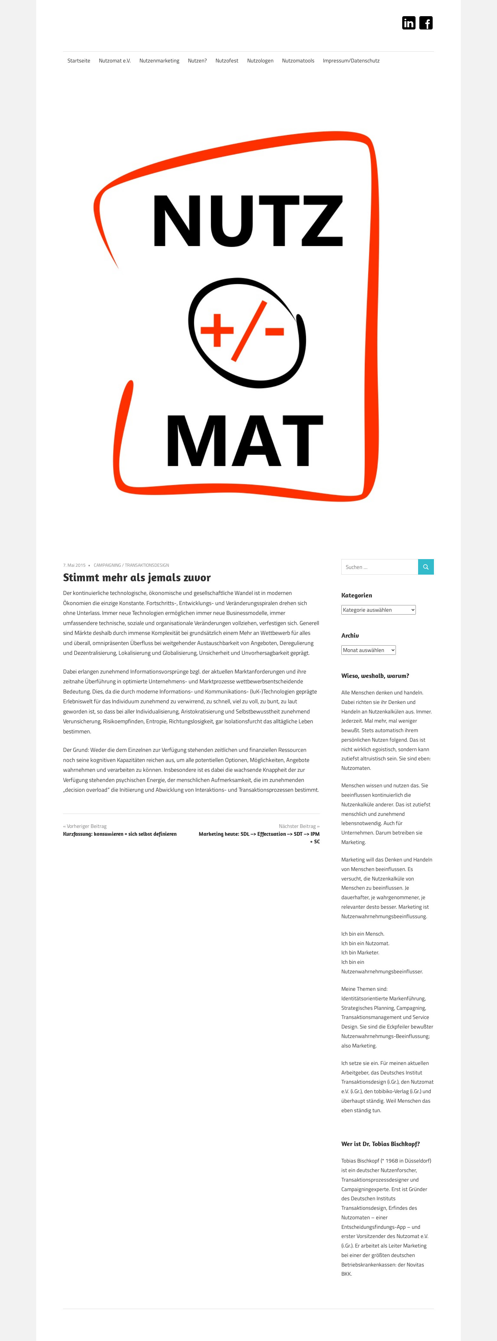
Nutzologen (260, 60)
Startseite (79, 60)
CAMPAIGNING (107, 565)
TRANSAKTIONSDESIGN (147, 565)
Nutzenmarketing (159, 60)
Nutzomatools (298, 60)
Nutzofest (227, 60)
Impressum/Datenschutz (351, 60)
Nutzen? (197, 60)
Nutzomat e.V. (115, 60)
